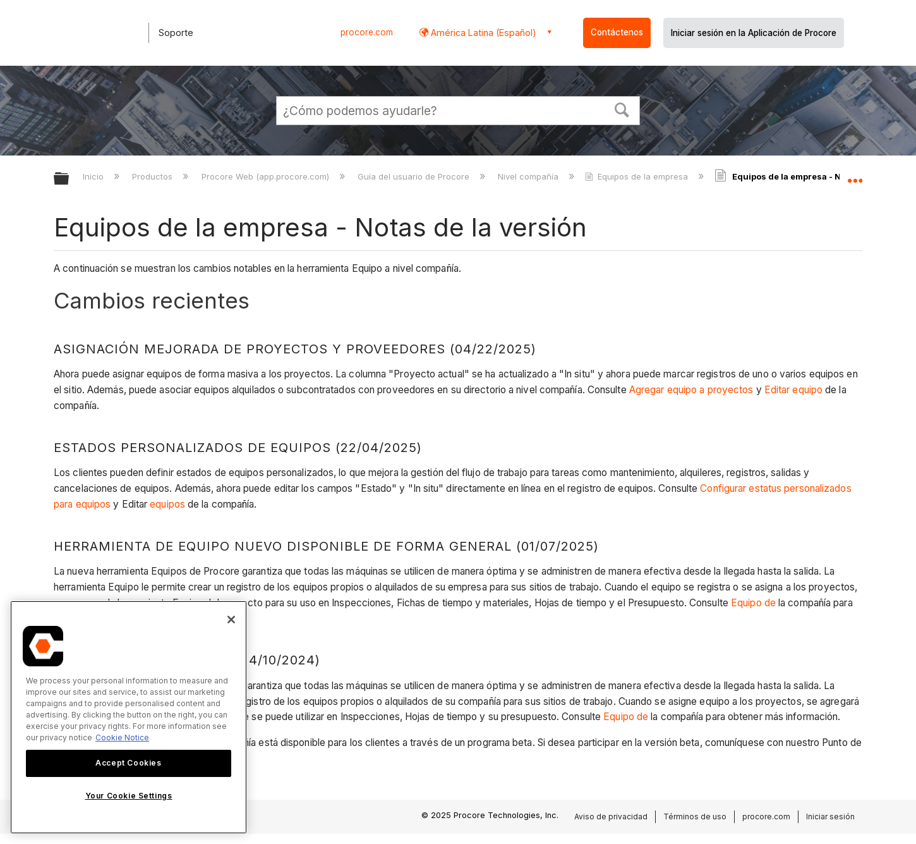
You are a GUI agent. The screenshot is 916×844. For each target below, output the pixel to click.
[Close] (231, 619)
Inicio (94, 176)
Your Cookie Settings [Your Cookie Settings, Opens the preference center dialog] (128, 795)
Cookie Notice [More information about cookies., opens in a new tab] (122, 737)
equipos (167, 504)
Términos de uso (694, 816)
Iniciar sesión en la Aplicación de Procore (753, 33)
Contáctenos (617, 32)
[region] (128, 717)
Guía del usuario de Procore (415, 176)
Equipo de (753, 603)
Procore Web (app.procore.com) (267, 176)
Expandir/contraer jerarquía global (69, 179)
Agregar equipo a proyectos (691, 390)
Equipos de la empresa (637, 176)
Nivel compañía (529, 176)
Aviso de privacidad (611, 816)
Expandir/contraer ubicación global (854, 175)
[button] (622, 108)
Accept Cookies (128, 763)
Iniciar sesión (830, 816)
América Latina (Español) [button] (482, 32)
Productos (153, 176)
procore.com (366, 32)
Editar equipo (793, 390)
